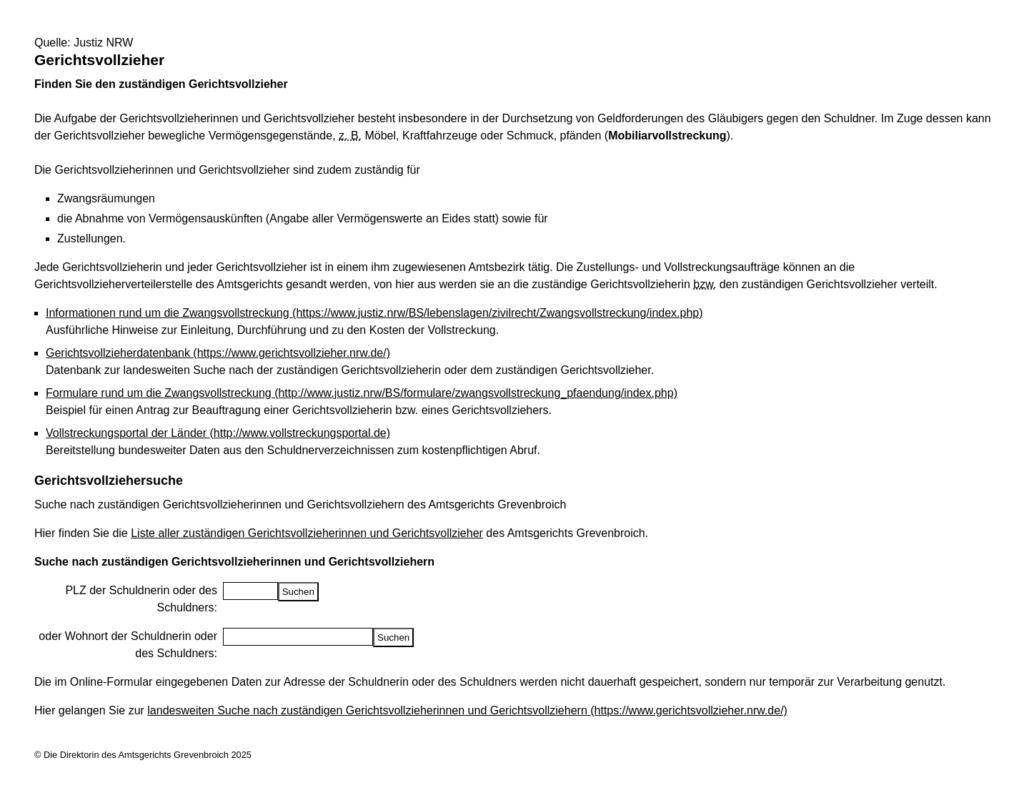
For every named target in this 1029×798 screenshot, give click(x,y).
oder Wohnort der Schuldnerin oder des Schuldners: (128, 644)
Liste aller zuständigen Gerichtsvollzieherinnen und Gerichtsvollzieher (307, 533)
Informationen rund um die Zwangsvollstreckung (374, 313)
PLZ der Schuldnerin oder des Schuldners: (141, 599)
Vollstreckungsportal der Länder (218, 433)
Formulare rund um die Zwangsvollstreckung (361, 393)
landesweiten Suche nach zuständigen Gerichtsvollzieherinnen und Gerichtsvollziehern (467, 710)
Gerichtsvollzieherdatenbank (218, 353)
